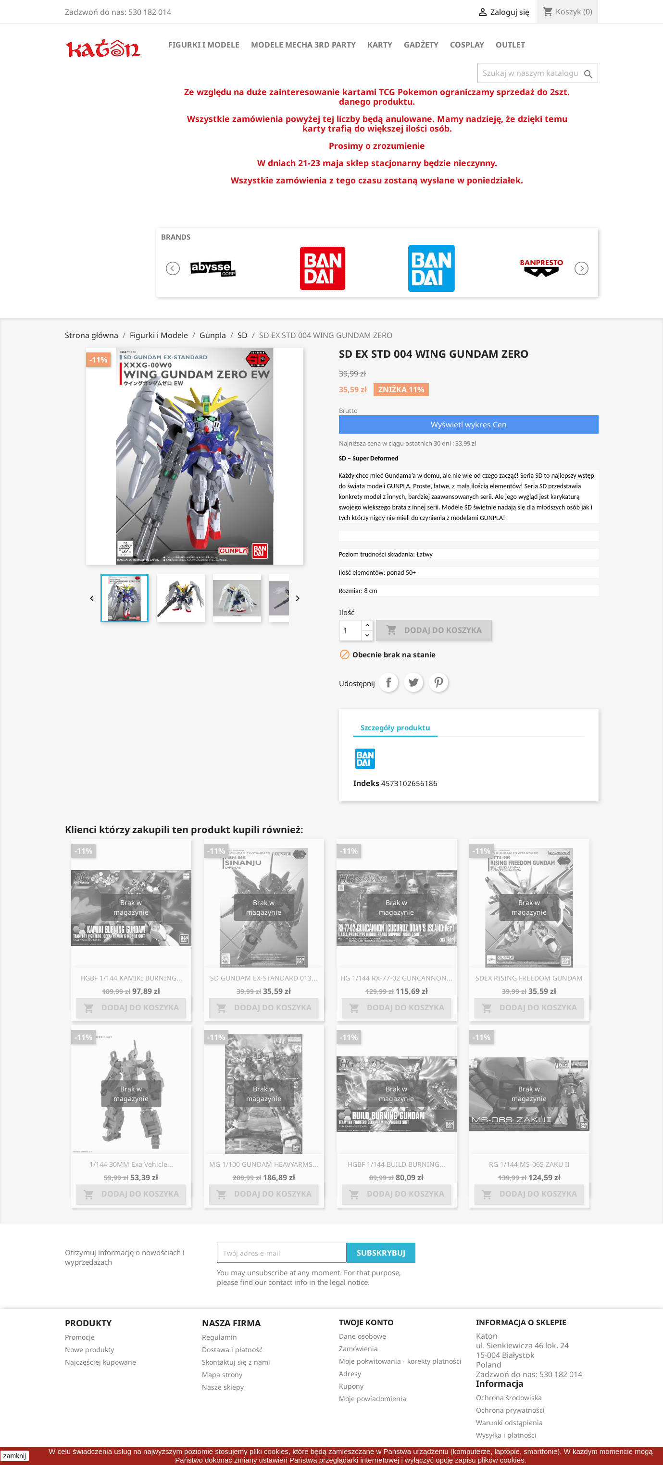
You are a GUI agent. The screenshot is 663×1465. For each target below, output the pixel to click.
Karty (379, 44)
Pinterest (438, 682)
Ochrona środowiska (509, 1397)
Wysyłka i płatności (506, 1435)
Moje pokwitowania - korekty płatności (400, 1361)
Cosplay (467, 44)
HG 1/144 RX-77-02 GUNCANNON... (396, 977)
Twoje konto (366, 1322)
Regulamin (219, 1337)
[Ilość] (350, 630)
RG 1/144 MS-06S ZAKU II (529, 1164)
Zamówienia (358, 1348)
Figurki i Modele (203, 44)
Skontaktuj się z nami (236, 1362)
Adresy (350, 1373)
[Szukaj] (537, 73)
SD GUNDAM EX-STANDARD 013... (263, 977)
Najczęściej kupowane (100, 1362)
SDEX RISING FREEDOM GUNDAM (529, 977)
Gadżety (421, 44)
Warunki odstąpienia (509, 1422)
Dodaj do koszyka (434, 630)
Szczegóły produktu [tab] (395, 727)
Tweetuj (413, 682)
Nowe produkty (89, 1349)
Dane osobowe (362, 1336)
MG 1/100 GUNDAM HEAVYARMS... (263, 1164)
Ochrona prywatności (510, 1410)
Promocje (80, 1337)
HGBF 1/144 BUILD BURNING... (396, 1164)
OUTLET (510, 44)
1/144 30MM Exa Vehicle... (131, 1164)
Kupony (351, 1386)
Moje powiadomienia (372, 1398)
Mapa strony (222, 1374)
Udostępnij (388, 682)
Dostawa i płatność (232, 1349)
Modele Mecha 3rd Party (303, 44)
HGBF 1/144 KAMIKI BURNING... (131, 977)
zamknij (14, 1456)
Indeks (366, 783)
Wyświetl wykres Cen (469, 424)
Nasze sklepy (223, 1387)
